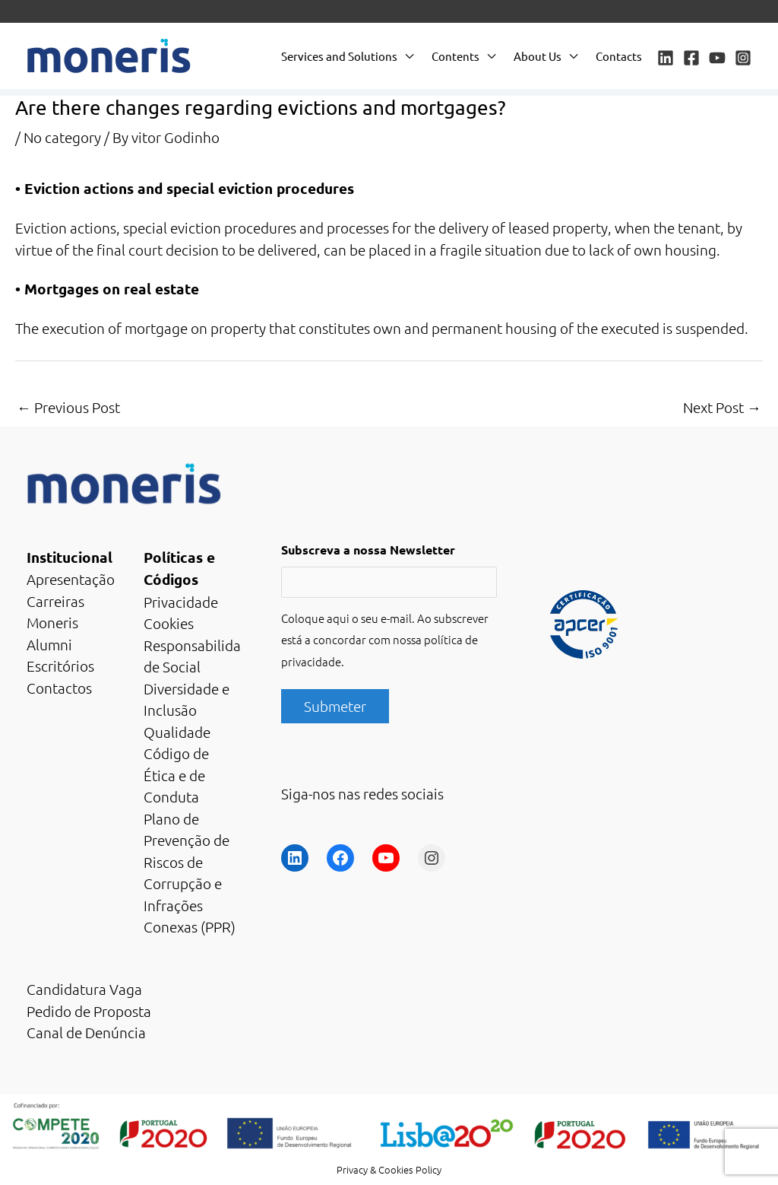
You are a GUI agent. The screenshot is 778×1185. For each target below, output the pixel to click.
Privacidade (181, 601)
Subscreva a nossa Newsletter (368, 550)
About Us (537, 56)
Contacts (619, 56)
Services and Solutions (339, 56)
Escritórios (60, 665)
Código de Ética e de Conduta (176, 774)
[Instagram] (743, 57)
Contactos (59, 687)
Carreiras (55, 601)
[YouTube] (717, 57)
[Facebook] (691, 57)
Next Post (722, 407)
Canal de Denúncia (86, 1032)
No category (62, 137)
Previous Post (68, 407)
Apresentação (71, 579)
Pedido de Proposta (89, 1011)
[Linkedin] (665, 57)
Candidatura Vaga (84, 989)
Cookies (169, 623)
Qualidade (177, 732)
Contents (455, 56)
